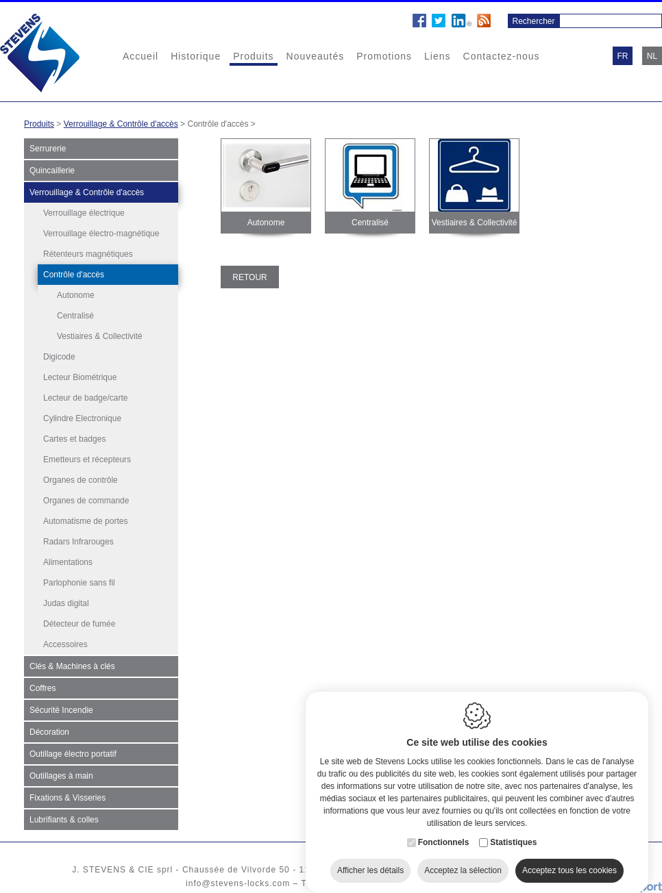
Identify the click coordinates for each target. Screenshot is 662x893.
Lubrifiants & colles (64, 820)
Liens (437, 56)
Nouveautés (315, 56)
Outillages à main (61, 776)
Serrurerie (47, 148)
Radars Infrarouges (78, 541)
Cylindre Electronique (82, 418)
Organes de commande (86, 500)
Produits (253, 56)
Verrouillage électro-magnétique (101, 233)
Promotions (384, 56)
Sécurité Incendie (61, 710)
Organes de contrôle (80, 480)
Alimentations (68, 562)
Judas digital (66, 603)
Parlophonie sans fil (79, 583)
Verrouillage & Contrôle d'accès (121, 124)
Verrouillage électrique (84, 213)
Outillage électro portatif (73, 754)
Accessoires (65, 644)
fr (622, 56)
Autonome (76, 295)
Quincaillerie (52, 170)
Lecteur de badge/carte (85, 398)
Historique (196, 56)
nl (652, 56)
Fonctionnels (443, 828)
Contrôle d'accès (73, 274)
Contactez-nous (501, 56)
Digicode (59, 357)
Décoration (49, 732)
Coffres (42, 688)
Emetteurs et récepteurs (87, 459)
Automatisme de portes (85, 521)
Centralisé (75, 315)
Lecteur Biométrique (80, 377)
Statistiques (513, 828)
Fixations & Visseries (67, 798)
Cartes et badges (74, 439)
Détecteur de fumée (79, 624)
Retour (249, 277)
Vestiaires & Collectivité (100, 336)
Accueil (140, 56)
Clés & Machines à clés (72, 666)
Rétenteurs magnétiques (88, 254)
